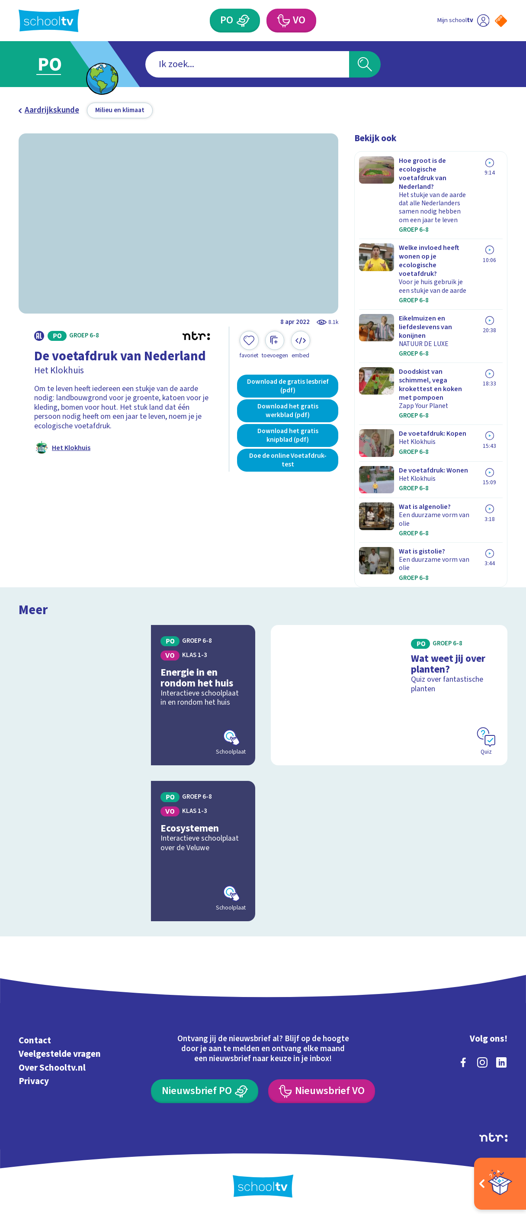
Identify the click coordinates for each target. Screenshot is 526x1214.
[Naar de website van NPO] (500, 20)
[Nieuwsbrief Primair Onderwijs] (204, 1091)
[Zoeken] (365, 64)
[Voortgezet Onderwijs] (291, 21)
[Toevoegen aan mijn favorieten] (249, 345)
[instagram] (482, 1062)
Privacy (34, 1081)
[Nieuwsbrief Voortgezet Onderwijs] (321, 1091)
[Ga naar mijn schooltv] (463, 21)
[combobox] (247, 64)
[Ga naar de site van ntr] (493, 1137)
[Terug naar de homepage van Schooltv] (49, 20)
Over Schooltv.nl (52, 1067)
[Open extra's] (500, 1184)
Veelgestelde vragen (60, 1053)
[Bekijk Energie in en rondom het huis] (137, 695)
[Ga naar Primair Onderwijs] (60, 64)
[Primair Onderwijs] (235, 21)
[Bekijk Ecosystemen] (137, 851)
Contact (35, 1040)
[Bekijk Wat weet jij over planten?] (389, 695)
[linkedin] (501, 1062)
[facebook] (463, 1062)
